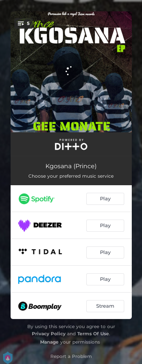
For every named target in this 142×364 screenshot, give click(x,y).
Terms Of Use (93, 333)
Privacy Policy (49, 333)
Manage (49, 342)
